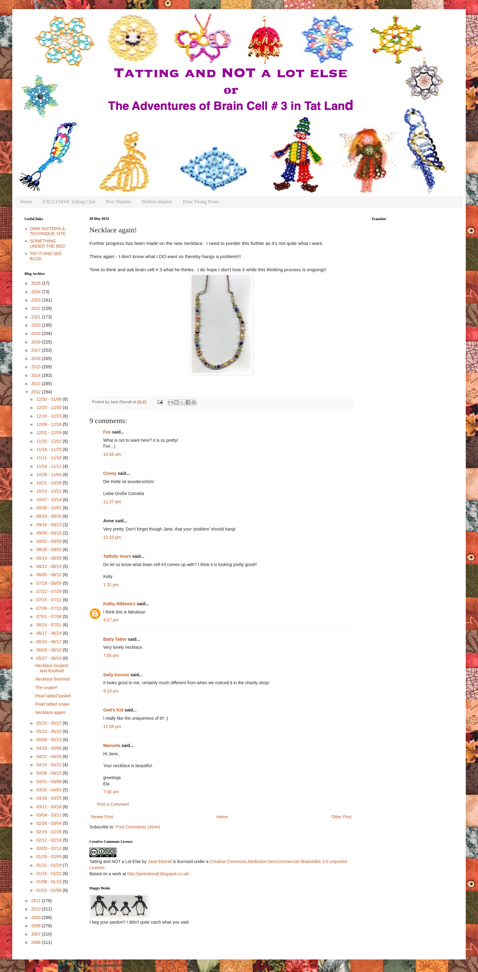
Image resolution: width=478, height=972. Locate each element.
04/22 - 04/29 (49, 756)
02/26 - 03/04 (49, 823)
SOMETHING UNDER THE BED (47, 243)
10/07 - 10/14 (49, 499)
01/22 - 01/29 (49, 865)
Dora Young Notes (201, 201)
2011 (36, 900)
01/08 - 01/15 (49, 881)
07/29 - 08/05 (49, 583)
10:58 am (112, 454)
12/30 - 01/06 (49, 399)
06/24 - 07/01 (49, 624)
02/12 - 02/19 (49, 840)
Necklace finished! (52, 679)
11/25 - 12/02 (49, 441)
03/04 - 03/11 (49, 815)
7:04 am (111, 791)
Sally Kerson (116, 674)
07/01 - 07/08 (49, 616)
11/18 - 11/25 (49, 449)
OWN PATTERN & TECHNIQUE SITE (48, 231)
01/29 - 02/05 (49, 856)
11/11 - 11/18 (49, 457)
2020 (36, 325)
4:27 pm (111, 619)
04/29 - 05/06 (49, 748)
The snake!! (46, 687)
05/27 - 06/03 (49, 658)
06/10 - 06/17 (49, 641)
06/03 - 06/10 (49, 649)
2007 (36, 934)
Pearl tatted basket (53, 695)
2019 (36, 333)
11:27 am (112, 501)
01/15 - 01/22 (49, 873)
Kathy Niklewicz (119, 603)
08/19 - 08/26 (49, 558)
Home (26, 201)
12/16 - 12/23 (49, 416)
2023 (36, 300)
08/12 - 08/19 (49, 566)
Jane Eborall (159, 861)
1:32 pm (111, 584)
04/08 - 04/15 (49, 773)
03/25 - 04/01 (49, 789)
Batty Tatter (115, 639)
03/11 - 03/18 (49, 806)
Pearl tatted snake (52, 704)
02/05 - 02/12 (49, 848)
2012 (36, 391)
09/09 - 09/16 (49, 533)
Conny (110, 473)
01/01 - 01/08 (49, 890)
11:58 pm (112, 726)
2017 (36, 350)
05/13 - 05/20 (49, 731)
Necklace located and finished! (51, 668)
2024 (36, 291)
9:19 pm (111, 691)
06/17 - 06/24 (49, 633)
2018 (36, 342)
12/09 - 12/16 (49, 424)
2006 (36, 942)
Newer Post (102, 816)
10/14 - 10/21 (49, 491)
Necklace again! (50, 712)
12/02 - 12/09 (49, 432)
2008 (36, 925)
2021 (36, 316)
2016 (36, 358)
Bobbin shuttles (157, 201)
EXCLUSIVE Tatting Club (69, 201)
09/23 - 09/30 (49, 516)
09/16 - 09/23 (49, 524)
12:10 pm (112, 537)
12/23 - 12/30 (49, 407)
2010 (36, 908)
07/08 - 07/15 (49, 608)
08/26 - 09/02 (49, 549)
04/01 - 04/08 (49, 781)
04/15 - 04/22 (49, 764)
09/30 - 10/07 (49, 507)
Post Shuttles (118, 201)
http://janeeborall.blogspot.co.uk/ (158, 873)
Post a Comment (113, 804)
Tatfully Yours (117, 556)
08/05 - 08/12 (49, 574)
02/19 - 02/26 (49, 831)
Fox (107, 432)
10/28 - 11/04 (49, 474)
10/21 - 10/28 (49, 482)
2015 (36, 366)
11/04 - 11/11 (49, 466)
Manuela (111, 745)
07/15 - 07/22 (49, 599)
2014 (36, 375)
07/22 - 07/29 (49, 591)
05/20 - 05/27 (49, 723)
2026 (36, 283)
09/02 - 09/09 (49, 541)
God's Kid (113, 709)
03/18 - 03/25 (49, 798)
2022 (36, 308)
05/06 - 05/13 (49, 739)
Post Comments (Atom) (138, 826)
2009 (36, 917)
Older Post (341, 816)
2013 (36, 383)
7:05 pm (111, 655)
